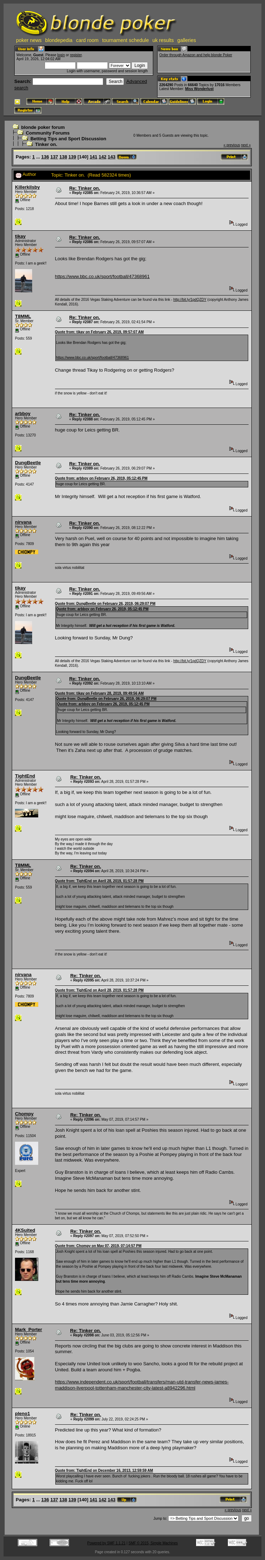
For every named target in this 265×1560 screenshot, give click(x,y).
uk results (163, 40)
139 (72, 156)
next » (246, 145)
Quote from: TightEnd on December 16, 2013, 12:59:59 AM (104, 1470)
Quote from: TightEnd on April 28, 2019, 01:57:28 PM (99, 881)
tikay (20, 236)
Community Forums (48, 133)
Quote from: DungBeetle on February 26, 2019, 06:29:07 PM (105, 604)
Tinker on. (46, 144)
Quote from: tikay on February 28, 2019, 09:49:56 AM (99, 693)
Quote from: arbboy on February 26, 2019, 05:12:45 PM (101, 478)
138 (63, 156)
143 (112, 156)
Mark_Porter (28, 1329)
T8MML (23, 316)
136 (45, 156)
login (61, 55)
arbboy (22, 413)
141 (94, 156)
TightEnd (25, 776)
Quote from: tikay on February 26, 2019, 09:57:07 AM (99, 332)
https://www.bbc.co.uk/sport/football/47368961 (102, 276)
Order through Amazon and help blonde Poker (195, 55)
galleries (187, 40)
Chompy (24, 1113)
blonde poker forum (43, 127)
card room (87, 40)
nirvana (23, 522)
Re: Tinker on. (84, 188)
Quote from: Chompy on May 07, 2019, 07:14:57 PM (98, 1246)
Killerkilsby (27, 187)
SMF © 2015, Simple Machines (153, 1543)
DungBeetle (28, 462)
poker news (29, 40)
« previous (232, 145)
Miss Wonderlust (199, 89)
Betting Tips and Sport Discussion (68, 138)
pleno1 (22, 1413)
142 (102, 156)
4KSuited (25, 1230)
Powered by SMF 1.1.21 (106, 1543)
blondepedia (58, 40)
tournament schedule (125, 40)
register (76, 55)
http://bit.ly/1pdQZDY (189, 300)
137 (54, 156)
